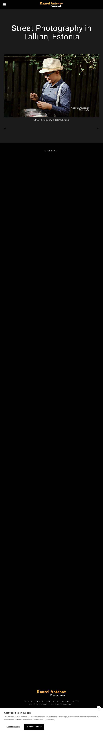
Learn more (49, 720)
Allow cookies (34, 727)
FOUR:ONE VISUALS (33, 701)
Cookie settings (13, 727)
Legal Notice (53, 701)
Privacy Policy (70, 701)
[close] (99, 708)
